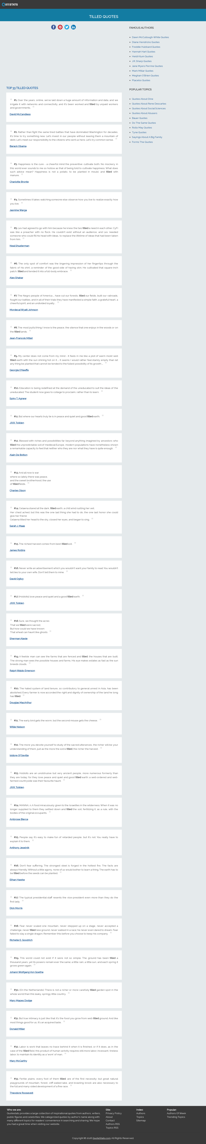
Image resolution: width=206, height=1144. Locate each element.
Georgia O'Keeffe (19, 370)
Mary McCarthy (18, 1060)
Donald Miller (17, 1028)
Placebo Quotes (141, 80)
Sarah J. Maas (17, 525)
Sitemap (141, 1120)
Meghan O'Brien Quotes (145, 75)
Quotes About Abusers (144, 113)
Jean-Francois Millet (21, 338)
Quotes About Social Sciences (149, 108)
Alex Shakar (16, 277)
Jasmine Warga (18, 210)
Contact (110, 1120)
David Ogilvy (17, 578)
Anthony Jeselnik (19, 847)
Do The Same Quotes (144, 122)
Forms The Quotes (142, 141)
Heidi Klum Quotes (142, 56)
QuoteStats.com (102, 1138)
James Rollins (17, 550)
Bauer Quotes (139, 118)
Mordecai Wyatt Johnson (24, 309)
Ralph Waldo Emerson (22, 670)
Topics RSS (112, 1127)
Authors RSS (113, 1124)
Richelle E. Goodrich (21, 940)
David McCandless (20, 114)
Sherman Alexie (18, 638)
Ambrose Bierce (19, 819)
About (109, 1116)
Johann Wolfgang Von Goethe (26, 972)
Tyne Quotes (139, 132)
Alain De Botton (18, 454)
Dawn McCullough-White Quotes (150, 37)
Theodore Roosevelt (21, 1092)
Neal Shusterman (19, 245)
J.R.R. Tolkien (17, 422)
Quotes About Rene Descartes (149, 103)
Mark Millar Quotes (142, 70)
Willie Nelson (17, 726)
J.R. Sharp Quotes (142, 61)
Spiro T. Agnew (18, 398)
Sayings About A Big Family (147, 137)
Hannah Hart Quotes (143, 51)
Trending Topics (176, 1116)
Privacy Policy (114, 1113)
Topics (140, 1116)
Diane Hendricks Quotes (146, 42)
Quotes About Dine (142, 98)
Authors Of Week (176, 1113)
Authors (140, 1113)
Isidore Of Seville (19, 755)
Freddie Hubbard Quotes (146, 46)
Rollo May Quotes (142, 127)
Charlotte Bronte (19, 181)
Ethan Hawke (17, 879)
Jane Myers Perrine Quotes (147, 66)
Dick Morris (16, 908)
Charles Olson (18, 490)
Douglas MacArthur (21, 702)
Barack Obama (18, 146)
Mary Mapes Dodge (21, 1000)
